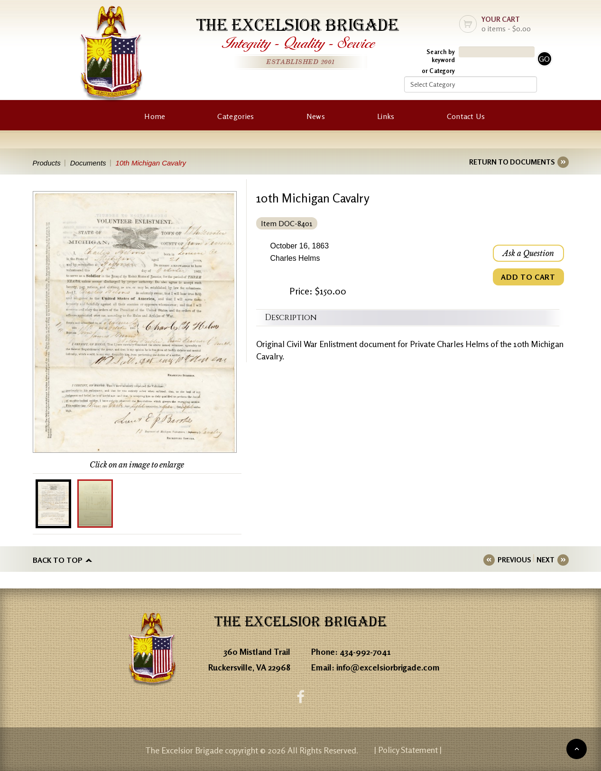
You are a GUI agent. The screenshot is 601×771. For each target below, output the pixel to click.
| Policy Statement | (408, 749)
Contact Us (466, 116)
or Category (438, 70)
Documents (88, 163)
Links (386, 116)
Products (47, 163)
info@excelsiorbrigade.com (388, 667)
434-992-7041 (365, 651)
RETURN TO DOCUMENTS (512, 161)
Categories (235, 116)
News (315, 116)
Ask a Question (528, 253)
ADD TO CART (528, 277)
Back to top (58, 560)
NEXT (545, 559)
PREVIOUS (514, 559)
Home (154, 116)
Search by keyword (440, 56)
